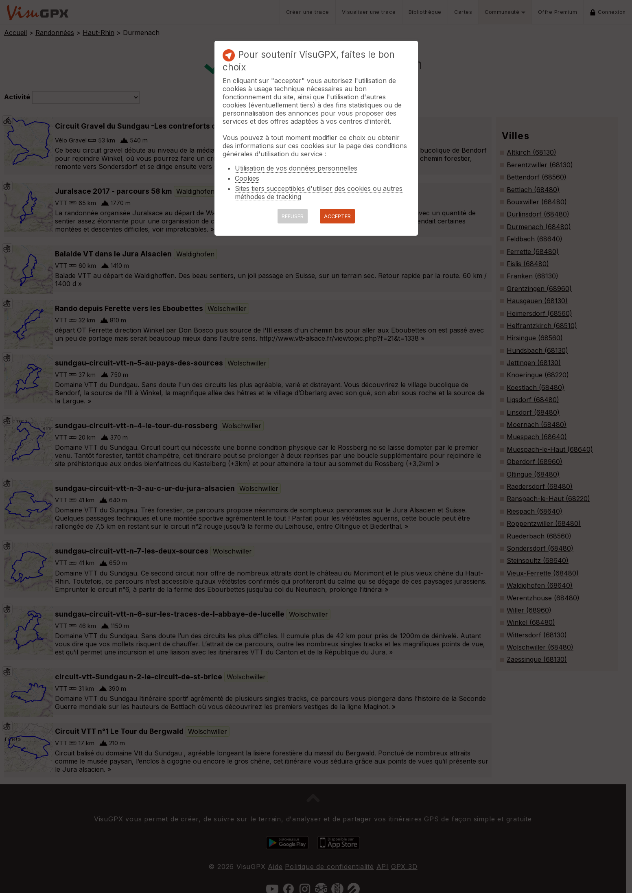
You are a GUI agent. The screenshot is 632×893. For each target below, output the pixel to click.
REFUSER (293, 216)
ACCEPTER (337, 216)
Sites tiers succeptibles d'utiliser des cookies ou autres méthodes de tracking (318, 192)
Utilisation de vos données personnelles (296, 168)
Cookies (247, 178)
